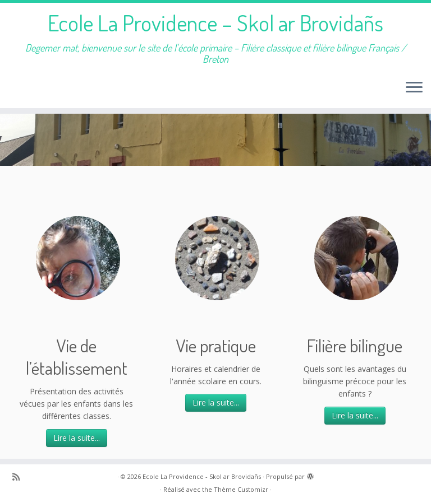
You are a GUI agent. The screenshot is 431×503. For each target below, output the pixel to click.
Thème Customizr (241, 489)
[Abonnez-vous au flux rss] (19, 477)
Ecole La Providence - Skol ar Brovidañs (202, 476)
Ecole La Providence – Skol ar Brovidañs (215, 22)
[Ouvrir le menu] (414, 88)
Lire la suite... (76, 437)
